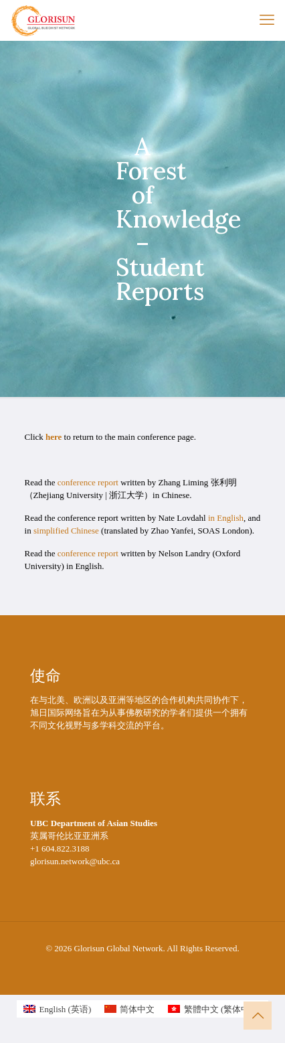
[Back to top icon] (258, 1015)
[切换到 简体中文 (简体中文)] (129, 1009)
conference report (88, 482)
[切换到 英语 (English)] (57, 1009)
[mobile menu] (267, 20)
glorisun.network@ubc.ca (75, 861)
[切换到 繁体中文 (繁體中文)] (214, 1009)
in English (226, 518)
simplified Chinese (66, 531)
